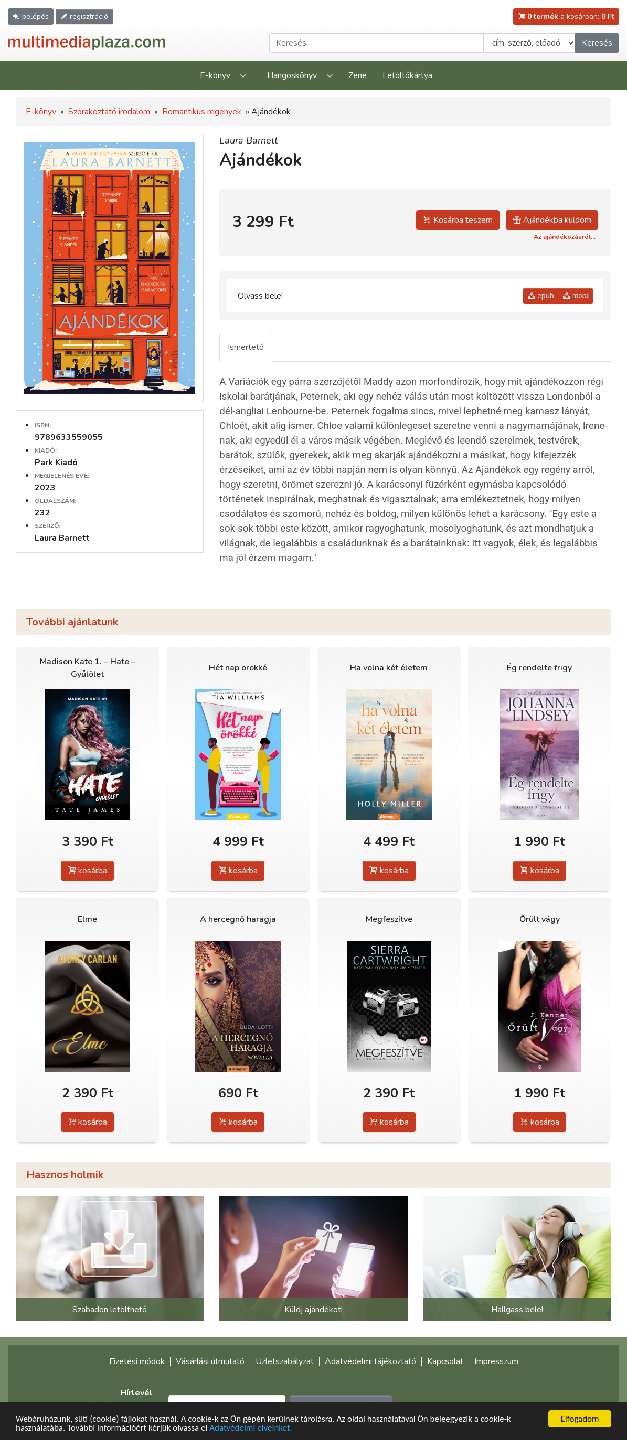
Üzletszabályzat (285, 1361)
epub (541, 296)
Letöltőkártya (407, 75)
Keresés (597, 43)
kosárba (87, 870)
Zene (357, 75)
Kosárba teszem (458, 220)
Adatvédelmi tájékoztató (370, 1361)
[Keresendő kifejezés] (376, 43)
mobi (575, 296)
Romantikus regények (201, 111)
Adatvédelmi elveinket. (250, 1428)
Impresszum (496, 1361)
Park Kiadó (56, 462)
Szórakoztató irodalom (109, 111)
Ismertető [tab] (246, 347)
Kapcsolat (445, 1361)
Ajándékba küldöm (552, 220)
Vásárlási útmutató (210, 1361)
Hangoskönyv (292, 75)
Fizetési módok (137, 1361)
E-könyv (215, 75)
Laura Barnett (248, 140)
